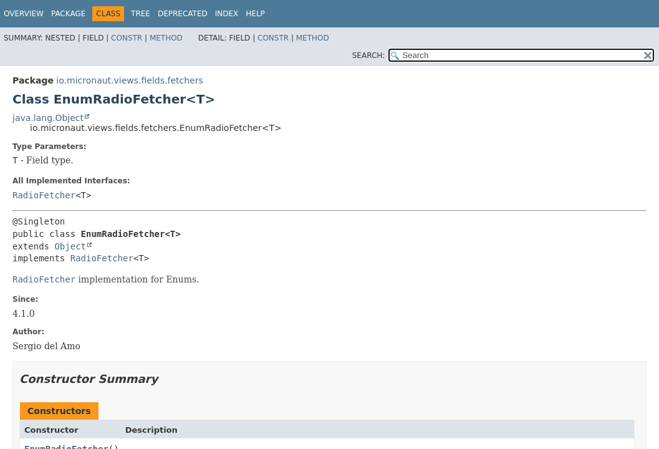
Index (227, 13)
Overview (24, 13)
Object (70, 246)
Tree (140, 13)
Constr (126, 38)
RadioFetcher (43, 195)
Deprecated (183, 13)
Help (255, 13)
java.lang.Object (48, 118)
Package (68, 13)
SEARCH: (368, 55)
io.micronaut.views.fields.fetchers (129, 80)
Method (166, 38)
